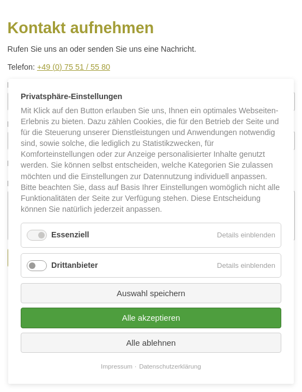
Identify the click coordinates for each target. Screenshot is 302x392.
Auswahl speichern (151, 293)
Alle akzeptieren (151, 317)
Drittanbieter (74, 265)
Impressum (116, 366)
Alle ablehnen (151, 342)
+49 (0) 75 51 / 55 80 (73, 67)
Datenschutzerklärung (170, 366)
